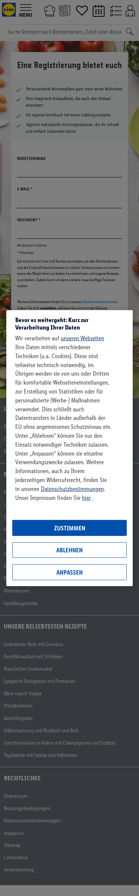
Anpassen (69, 572)
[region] (69, 448)
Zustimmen (69, 528)
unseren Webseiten (82, 338)
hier (86, 497)
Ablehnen (69, 550)
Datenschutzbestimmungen (72, 488)
